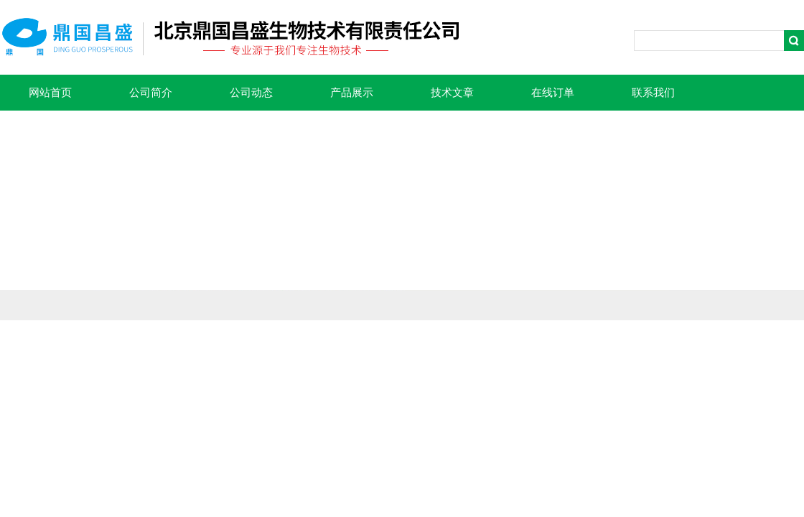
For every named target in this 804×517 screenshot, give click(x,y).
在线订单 (552, 92)
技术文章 (452, 92)
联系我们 (653, 92)
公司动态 (251, 92)
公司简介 (150, 92)
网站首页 (50, 92)
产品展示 (351, 92)
